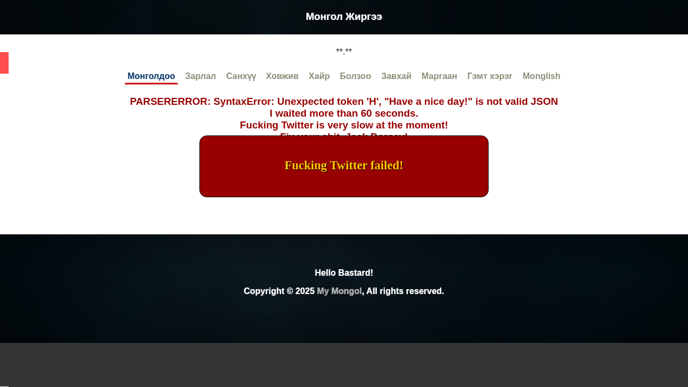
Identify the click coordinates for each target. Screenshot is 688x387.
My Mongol (339, 291)
